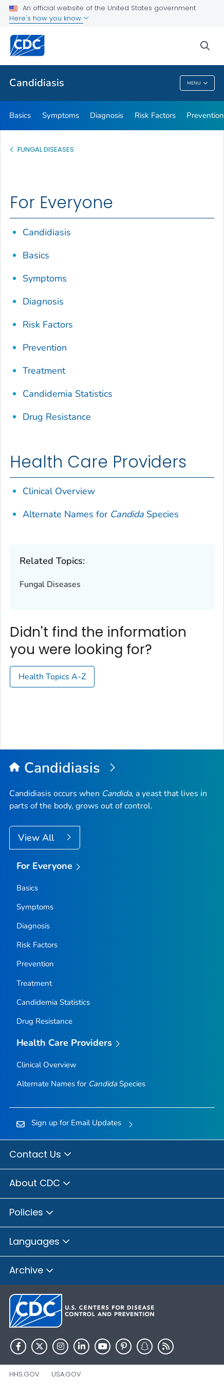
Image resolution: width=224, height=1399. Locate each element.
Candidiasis (36, 83)
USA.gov (66, 1374)
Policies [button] (31, 1213)
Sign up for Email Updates (76, 1123)
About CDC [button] (40, 1184)
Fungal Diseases (45, 149)
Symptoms (60, 115)
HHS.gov (24, 1374)
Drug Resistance (57, 417)
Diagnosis (106, 115)
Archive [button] (31, 1271)
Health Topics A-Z (52, 676)
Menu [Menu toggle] (197, 83)
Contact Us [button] (40, 1155)
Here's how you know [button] (49, 18)
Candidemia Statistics (68, 394)
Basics (20, 115)
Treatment (44, 370)
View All (37, 838)
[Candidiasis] (112, 768)
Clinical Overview (59, 491)
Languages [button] (39, 1242)
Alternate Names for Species (101, 514)
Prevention (45, 347)
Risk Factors (155, 115)
